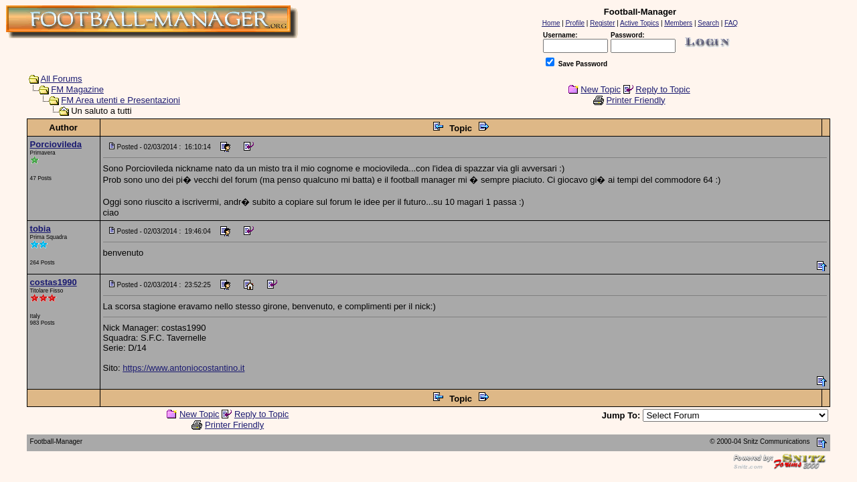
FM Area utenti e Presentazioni (120, 100)
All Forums (61, 79)
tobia (40, 229)
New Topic (600, 89)
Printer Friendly (635, 100)
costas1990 (53, 282)
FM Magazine (77, 89)
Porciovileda (56, 144)
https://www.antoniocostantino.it (183, 368)
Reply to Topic (662, 89)
